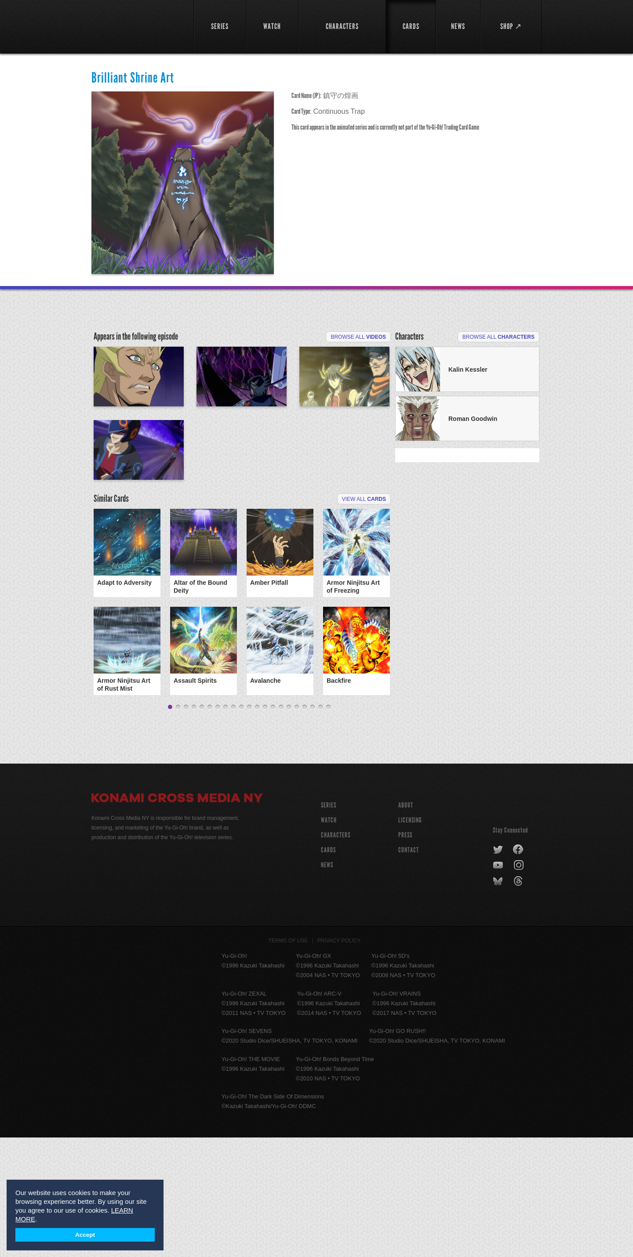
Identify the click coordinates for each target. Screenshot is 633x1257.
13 (265, 827)
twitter (498, 969)
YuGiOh (137, 25)
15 (281, 827)
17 (296, 827)
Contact (408, 969)
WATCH (329, 939)
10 (241, 827)
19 (312, 827)
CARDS (328, 969)
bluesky (498, 1001)
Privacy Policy (339, 1060)
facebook (518, 969)
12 (257, 827)
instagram (519, 985)
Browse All (358, 337)
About (405, 924)
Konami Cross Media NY (177, 918)
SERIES (328, 924)
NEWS (327, 984)
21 (328, 827)
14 (273, 827)
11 (249, 827)
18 (304, 827)
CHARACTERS (335, 954)
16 (288, 827)
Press (405, 954)
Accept (85, 1235)
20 (320, 827)
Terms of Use (288, 1060)
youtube (498, 985)
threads (519, 1001)
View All (364, 619)
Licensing (410, 939)
